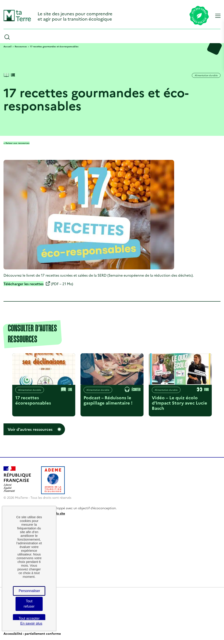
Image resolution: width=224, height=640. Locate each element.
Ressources (21, 46)
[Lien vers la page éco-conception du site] (199, 16)
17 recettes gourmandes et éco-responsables (54, 46)
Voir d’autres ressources (30, 429)
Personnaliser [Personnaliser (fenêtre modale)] (29, 591)
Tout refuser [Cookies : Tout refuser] (29, 603)
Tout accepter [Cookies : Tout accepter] (29, 618)
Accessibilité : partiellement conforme (32, 633)
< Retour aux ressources (17, 143)
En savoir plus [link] (31, 623)
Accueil (8, 46)
